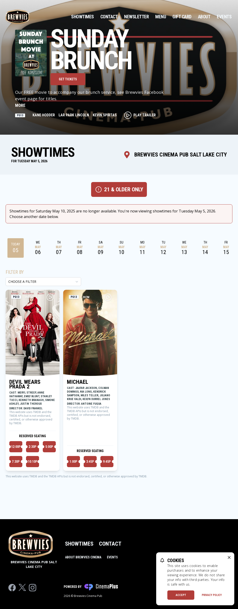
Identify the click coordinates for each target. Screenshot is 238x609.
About (204, 17)
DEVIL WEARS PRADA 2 (24, 384)
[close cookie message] (229, 557)
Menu (160, 17)
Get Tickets (68, 79)
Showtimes (82, 17)
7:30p (16, 461)
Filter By (15, 272)
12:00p (15, 447)
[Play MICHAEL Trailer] (108, 297)
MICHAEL (77, 382)
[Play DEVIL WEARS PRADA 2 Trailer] (50, 297)
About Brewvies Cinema (83, 557)
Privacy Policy (212, 595)
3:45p (90, 461)
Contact (109, 17)
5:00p (49, 447)
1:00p (73, 461)
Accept (181, 595)
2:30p (32, 447)
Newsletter (136, 17)
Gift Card (182, 17)
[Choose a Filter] (43, 281)
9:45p (107, 461)
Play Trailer (140, 115)
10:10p (32, 461)
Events (224, 17)
